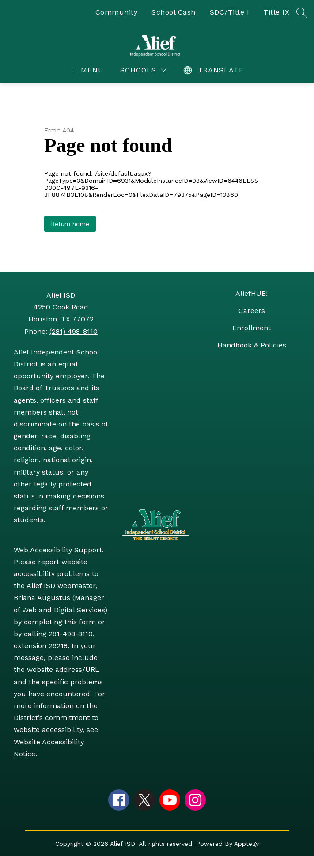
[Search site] (301, 12)
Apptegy (246, 843)
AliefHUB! (251, 293)
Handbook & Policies (251, 345)
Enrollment (251, 328)
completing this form (60, 622)
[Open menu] (86, 69)
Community (116, 12)
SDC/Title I (230, 12)
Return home (70, 223)
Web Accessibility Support (58, 550)
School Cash (173, 12)
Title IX (276, 12)
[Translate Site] (214, 69)
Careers (251, 310)
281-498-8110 (71, 634)
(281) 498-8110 (73, 331)
